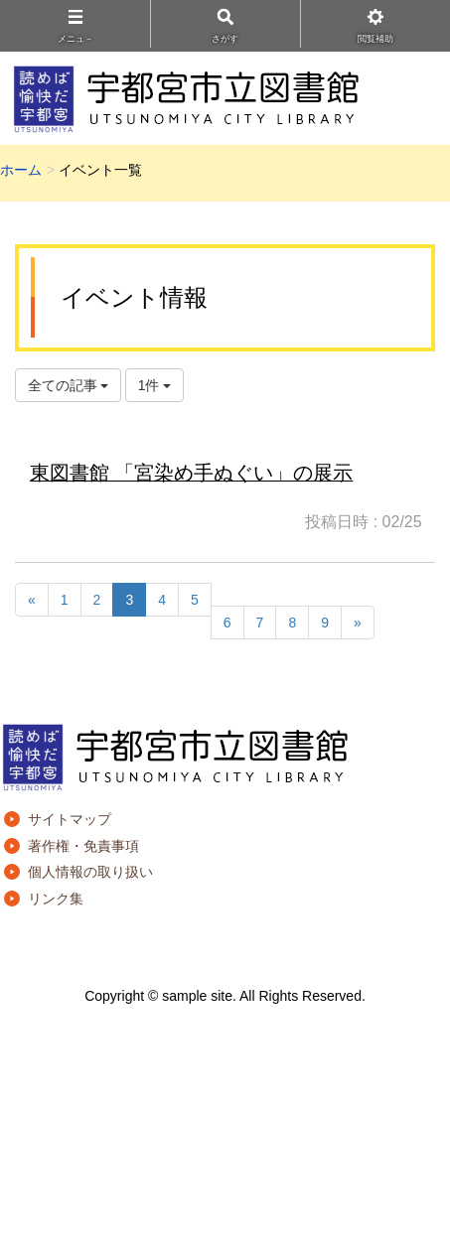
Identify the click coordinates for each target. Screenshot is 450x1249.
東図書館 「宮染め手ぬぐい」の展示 (191, 473)
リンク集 (55, 898)
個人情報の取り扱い (90, 872)
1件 (155, 385)
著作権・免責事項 (83, 846)
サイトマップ (69, 819)
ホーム (21, 170)
